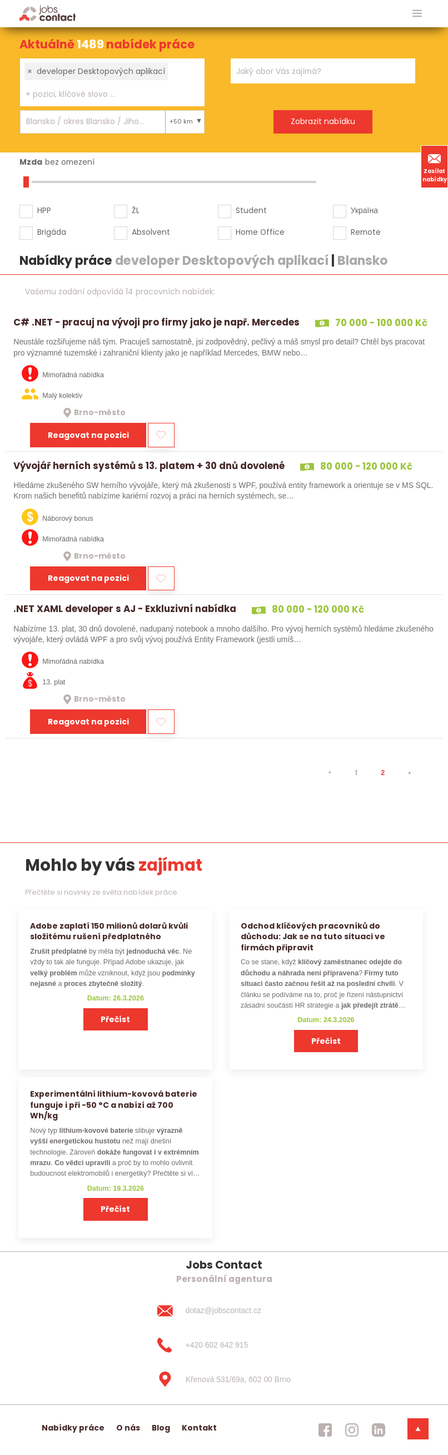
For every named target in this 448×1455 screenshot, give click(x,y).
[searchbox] (105, 94)
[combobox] (112, 82)
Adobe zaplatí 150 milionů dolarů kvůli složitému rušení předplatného (109, 931)
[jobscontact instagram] (352, 1430)
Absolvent (151, 232)
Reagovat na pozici (88, 435)
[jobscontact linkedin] (378, 1430)
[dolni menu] (418, 1428)
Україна (364, 210)
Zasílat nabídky (434, 166)
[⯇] (329, 773)
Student (251, 210)
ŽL (136, 210)
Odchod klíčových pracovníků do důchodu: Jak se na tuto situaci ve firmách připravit (313, 936)
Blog (161, 1427)
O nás (128, 1427)
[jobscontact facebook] (325, 1430)
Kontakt (199, 1427)
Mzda (30, 161)
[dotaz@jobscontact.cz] (224, 1311)
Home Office (260, 232)
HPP (44, 210)
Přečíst (115, 1019)
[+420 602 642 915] (224, 1344)
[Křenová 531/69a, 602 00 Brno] (224, 1379)
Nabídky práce (73, 1427)
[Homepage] (47, 13)
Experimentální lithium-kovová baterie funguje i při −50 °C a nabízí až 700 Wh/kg (113, 1104)
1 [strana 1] (356, 772)
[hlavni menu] (417, 13)
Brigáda (51, 232)
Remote (366, 232)
